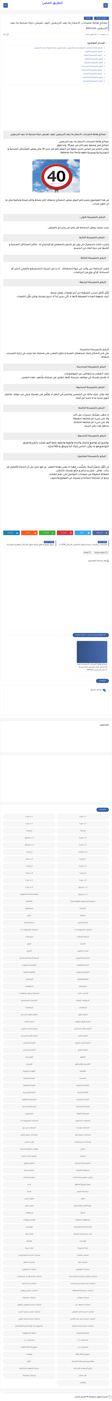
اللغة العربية (82, 1093)
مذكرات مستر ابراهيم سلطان (29, 1305)
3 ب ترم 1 (29, 859)
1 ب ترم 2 (29, 817)
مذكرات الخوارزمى (83, 1270)
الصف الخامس (29, 1043)
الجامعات (29, 979)
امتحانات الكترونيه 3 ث (29, 1121)
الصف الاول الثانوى (83, 1022)
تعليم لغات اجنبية (29, 1156)
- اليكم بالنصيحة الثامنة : (92, 74)
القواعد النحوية (29, 1071)
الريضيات (29, 1008)
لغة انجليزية (83, 1248)
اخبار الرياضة (29, 923)
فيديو (83, 1213)
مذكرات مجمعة (29, 1298)
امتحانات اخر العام (82, 1121)
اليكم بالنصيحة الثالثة (93, 59)
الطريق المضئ (52, 3)
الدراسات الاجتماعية (29, 1001)
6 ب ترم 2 (29, 887)
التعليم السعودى (29, 965)
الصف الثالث (29, 1022)
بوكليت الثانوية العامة (29, 1149)
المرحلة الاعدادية (29, 1107)
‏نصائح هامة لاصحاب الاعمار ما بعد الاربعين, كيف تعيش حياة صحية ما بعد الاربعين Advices (92, 667)
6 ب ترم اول (82, 895)
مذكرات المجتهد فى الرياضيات (29, 1277)
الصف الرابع (83, 1050)
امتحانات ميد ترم (29, 1128)
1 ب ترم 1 (82, 817)
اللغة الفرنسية (29, 1093)
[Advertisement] (56, 107)
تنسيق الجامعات (83, 1170)
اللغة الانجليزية (82, 1086)
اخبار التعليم (83, 923)
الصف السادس (29, 1050)
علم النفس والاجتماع (82, 1206)
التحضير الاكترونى (83, 958)
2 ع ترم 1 (29, 852)
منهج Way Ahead (83, 1354)
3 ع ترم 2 (29, 866)
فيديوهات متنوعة (83, 1220)
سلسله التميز (83, 1192)
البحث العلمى (82, 951)
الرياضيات (83, 1008)
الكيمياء (82, 1078)
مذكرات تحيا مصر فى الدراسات (82, 1284)
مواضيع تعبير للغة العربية (83, 1362)
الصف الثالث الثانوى (29, 1029)
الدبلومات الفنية (82, 1001)
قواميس (29, 1227)
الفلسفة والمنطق (82, 1064)
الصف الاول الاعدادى (29, 1015)
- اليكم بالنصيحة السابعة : (91, 70)
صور (83, 1199)
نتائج (29, 1362)
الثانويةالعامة (82, 979)
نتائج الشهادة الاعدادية (82, 1369)
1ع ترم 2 (29, 831)
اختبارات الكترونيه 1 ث (29, 930)
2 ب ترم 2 (82, 838)
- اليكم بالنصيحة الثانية (93, 55)
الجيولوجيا (29, 987)
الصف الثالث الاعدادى (82, 1029)
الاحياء (82, 944)
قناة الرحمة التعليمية (83, 1227)
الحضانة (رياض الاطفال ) (29, 994)
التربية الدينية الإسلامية (29, 958)
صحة (88, 18)
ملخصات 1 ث (82, 1340)
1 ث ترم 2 (29, 824)
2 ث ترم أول (29, 845)
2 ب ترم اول (29, 838)
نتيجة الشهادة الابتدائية (29, 1369)
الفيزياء (29, 1064)
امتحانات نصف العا (83, 1135)
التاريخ (29, 951)
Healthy (29, 902)
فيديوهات (29, 1213)
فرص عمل (29, 1206)
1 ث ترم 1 (82, 824)
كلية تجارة (29, 1234)
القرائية (83, 1071)
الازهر (29, 944)
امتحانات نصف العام (29, 1135)
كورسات (82, 1241)
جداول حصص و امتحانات (83, 1178)
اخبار (29, 916)
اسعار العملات (83, 937)
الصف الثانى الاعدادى (29, 1036)
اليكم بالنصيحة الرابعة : (93, 63)
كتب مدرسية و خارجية (83, 1234)
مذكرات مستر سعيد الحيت (29, 1312)
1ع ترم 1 (83, 831)
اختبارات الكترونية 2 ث (83, 930)
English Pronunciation (29, 895)
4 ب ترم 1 (29, 873)
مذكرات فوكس (83, 1298)
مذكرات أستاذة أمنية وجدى (29, 1255)
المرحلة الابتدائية (83, 1107)
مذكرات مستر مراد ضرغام (82, 1326)
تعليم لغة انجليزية (83, 1163)
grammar (29, 909)
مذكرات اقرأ (82, 1262)
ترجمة (82, 1156)
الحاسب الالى (83, 994)
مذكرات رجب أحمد (29, 1284)
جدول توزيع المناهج (83, 1185)
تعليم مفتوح (29, 1163)
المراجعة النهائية (29, 1100)
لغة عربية (29, 1248)
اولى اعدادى (29, 1142)
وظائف (83, 1383)
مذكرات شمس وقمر (29, 1291)
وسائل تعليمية (29, 1376)
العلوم (83, 1057)
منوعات (29, 1354)
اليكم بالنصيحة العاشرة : (92, 81)
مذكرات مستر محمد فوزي (29, 1319)
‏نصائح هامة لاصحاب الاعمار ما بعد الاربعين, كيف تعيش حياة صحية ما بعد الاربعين (68, 48)
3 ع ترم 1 (83, 873)
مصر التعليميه (83, 1333)
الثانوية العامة (29, 972)
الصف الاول (83, 1015)
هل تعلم (82, 1376)
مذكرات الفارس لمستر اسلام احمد (83, 1277)
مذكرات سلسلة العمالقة (82, 1291)
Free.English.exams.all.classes (82, 902)
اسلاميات (29, 937)
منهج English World (29, 1347)
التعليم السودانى (83, 972)
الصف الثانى (83, 1036)
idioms (83, 916)
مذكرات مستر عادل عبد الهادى (82, 1319)
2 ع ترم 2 (82, 859)
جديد (29, 1185)
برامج (83, 1149)
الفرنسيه (29, 1057)
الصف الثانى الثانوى (83, 1043)
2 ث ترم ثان (82, 852)
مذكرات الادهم (29, 1262)
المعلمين (29, 1114)
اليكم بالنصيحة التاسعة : (92, 78)
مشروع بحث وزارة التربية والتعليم (29, 1326)
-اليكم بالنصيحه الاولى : (93, 52)
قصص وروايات (29, 1220)
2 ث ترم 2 (82, 845)
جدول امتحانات (29, 1178)
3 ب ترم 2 (82, 866)
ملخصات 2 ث (29, 1340)
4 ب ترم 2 (83, 880)
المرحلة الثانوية (83, 1114)
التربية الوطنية (83, 965)
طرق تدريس (29, 1199)
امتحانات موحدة (82, 1128)
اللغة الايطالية (29, 1086)
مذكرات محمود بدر (82, 1305)
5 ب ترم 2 (29, 880)
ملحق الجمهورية (29, 1333)
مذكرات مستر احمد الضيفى (83, 1312)
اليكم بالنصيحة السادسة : (92, 67)
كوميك (29, 1241)
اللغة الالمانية (29, 1078)
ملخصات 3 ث (82, 1347)
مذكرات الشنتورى (29, 1270)
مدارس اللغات (83, 1255)
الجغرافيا (83, 987)
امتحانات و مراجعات (83, 1142)
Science (83, 909)
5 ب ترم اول (82, 887)
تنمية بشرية (101, 18)
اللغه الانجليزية (82, 1100)
